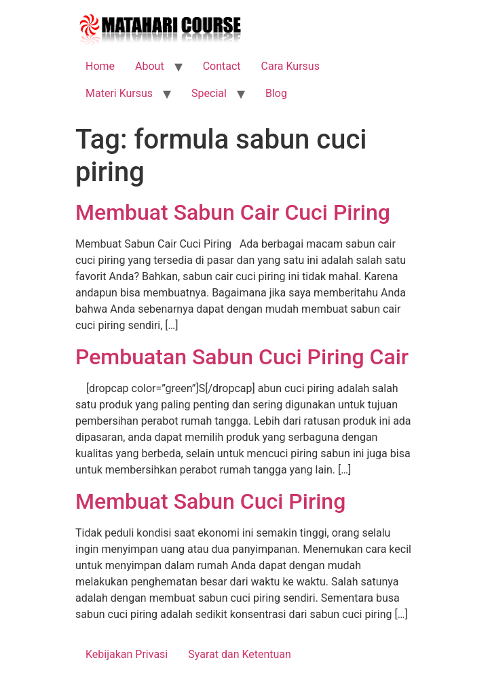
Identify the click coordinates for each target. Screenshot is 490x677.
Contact (222, 66)
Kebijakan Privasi (127, 654)
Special (209, 93)
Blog (276, 93)
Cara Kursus (290, 66)
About (149, 66)
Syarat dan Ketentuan (239, 654)
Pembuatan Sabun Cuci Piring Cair (242, 357)
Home (100, 66)
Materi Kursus (119, 93)
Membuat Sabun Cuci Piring (210, 501)
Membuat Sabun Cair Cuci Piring (232, 212)
